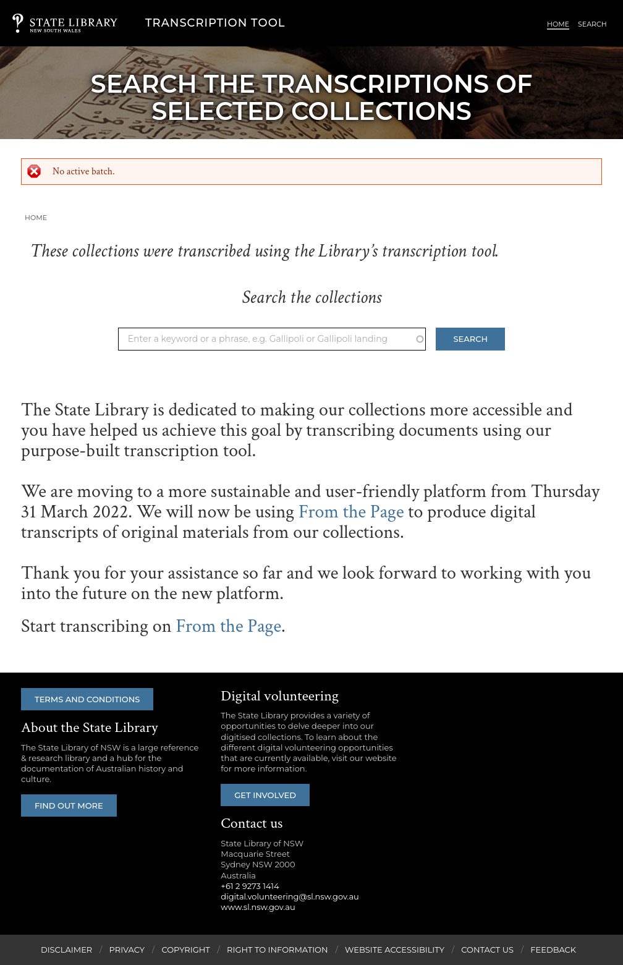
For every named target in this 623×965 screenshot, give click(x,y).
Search (592, 24)
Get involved (265, 795)
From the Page (351, 512)
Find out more (69, 805)
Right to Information (277, 949)
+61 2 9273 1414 (250, 886)
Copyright (185, 949)
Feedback (553, 949)
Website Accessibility (394, 949)
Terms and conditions (87, 699)
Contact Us (487, 949)
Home (558, 24)
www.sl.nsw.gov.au (258, 907)
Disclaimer (66, 949)
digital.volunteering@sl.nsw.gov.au (290, 896)
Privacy (127, 949)
